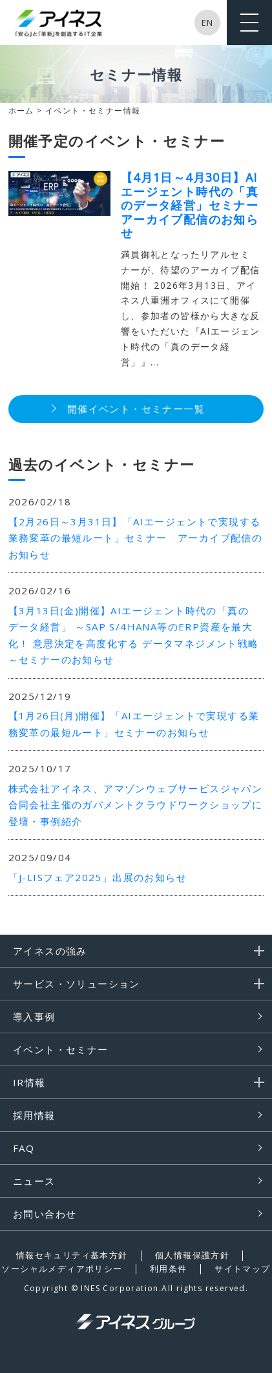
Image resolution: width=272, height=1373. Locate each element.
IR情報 (29, 1082)
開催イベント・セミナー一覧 (136, 408)
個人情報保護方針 (192, 1255)
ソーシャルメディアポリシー (61, 1268)
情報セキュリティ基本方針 (72, 1255)
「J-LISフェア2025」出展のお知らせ (97, 877)
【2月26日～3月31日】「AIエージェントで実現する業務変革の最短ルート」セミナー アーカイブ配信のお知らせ (135, 538)
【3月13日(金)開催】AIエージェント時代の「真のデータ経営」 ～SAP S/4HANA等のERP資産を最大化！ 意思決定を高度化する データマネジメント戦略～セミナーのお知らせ (133, 635)
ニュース (34, 1180)
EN (208, 22)
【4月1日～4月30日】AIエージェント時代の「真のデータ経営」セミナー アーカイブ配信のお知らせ (196, 205)
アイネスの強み (50, 950)
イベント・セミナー (61, 1049)
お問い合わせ (44, 1213)
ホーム (21, 110)
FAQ (23, 1148)
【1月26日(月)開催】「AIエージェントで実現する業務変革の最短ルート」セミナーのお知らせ (134, 724)
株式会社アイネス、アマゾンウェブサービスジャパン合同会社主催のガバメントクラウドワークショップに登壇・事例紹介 (135, 805)
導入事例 (34, 1016)
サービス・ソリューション (76, 983)
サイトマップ (242, 1268)
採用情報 (34, 1115)
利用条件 (168, 1268)
